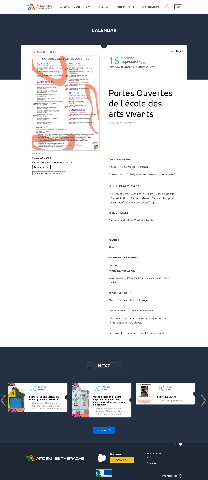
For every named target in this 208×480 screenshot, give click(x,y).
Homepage (39, 52)
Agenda (52, 52)
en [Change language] (178, 7)
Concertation (149, 6)
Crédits (150, 458)
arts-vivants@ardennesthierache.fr (50, 173)
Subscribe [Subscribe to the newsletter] (120, 460)
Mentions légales (154, 453)
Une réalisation (172, 476)
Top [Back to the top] (176, 444)
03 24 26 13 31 (43, 167)
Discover (104, 6)
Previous (3, 400)
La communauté (70, 6)
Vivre (89, 6)
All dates (102, 430)
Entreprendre (125, 6)
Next (203, 400)
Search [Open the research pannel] (167, 7)
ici (163, 332)
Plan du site (152, 463)
